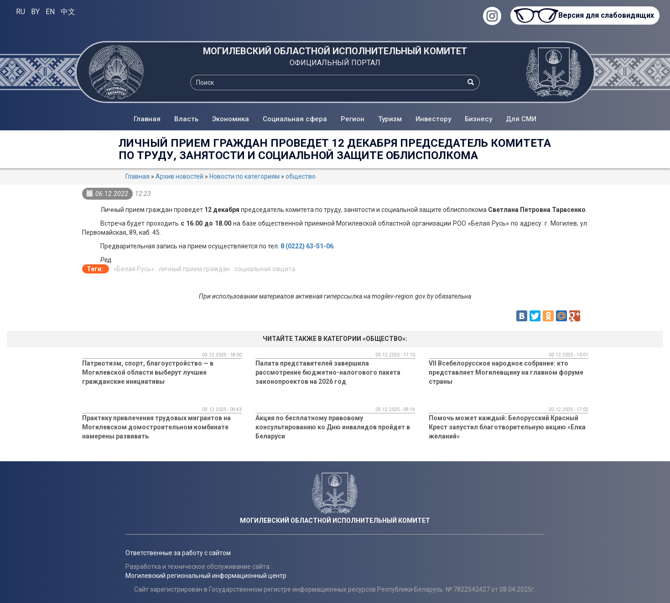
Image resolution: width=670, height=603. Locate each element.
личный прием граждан (194, 269)
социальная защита (264, 269)
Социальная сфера (295, 119)
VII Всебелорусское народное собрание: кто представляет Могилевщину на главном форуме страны (506, 372)
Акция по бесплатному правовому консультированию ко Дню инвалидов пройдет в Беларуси (332, 427)
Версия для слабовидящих (606, 15)
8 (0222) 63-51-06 (306, 246)
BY (35, 11)
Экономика (230, 119)
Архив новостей (179, 176)
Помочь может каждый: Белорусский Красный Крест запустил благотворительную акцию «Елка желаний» (507, 427)
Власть (186, 119)
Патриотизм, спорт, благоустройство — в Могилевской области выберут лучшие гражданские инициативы (147, 372)
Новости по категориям (244, 176)
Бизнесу (478, 119)
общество (301, 176)
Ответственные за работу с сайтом (178, 553)
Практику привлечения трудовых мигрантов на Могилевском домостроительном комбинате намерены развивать (156, 427)
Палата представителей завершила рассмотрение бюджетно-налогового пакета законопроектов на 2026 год (327, 372)
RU (20, 11)
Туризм (390, 119)
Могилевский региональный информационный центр (205, 575)
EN (50, 11)
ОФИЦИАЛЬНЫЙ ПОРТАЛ (335, 62)
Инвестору (433, 119)
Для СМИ (521, 119)
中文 (68, 11)
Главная (147, 119)
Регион (352, 119)
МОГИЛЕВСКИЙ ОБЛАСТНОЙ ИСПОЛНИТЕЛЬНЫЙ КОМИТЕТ (335, 51)
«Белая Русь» (134, 269)
